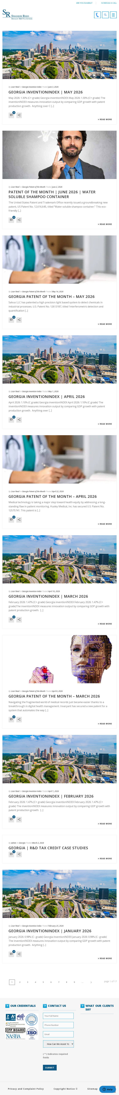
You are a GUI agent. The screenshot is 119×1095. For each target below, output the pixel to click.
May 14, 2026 (57, 291)
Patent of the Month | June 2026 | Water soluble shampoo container (52, 194)
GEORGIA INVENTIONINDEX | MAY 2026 (46, 91)
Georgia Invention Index (32, 87)
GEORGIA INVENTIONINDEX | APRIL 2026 (47, 396)
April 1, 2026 (53, 791)
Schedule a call (109, 3)
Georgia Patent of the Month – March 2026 (54, 696)
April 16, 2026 (54, 591)
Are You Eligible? (84, 3)
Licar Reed (15, 87)
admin (13, 843)
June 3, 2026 (53, 87)
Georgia (22, 843)
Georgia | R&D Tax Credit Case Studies (48, 847)
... (82, 982)
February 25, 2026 (56, 926)
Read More (105, 119)
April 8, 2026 (57, 691)
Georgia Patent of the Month (33, 187)
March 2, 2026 (38, 843)
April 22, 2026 (58, 491)
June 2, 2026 (57, 187)
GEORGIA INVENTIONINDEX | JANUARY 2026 (50, 930)
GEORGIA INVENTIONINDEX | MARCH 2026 (48, 596)
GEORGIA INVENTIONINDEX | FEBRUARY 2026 (51, 796)
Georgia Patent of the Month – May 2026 (52, 296)
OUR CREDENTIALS (23, 1006)
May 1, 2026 (53, 391)
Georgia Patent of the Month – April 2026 (53, 496)
